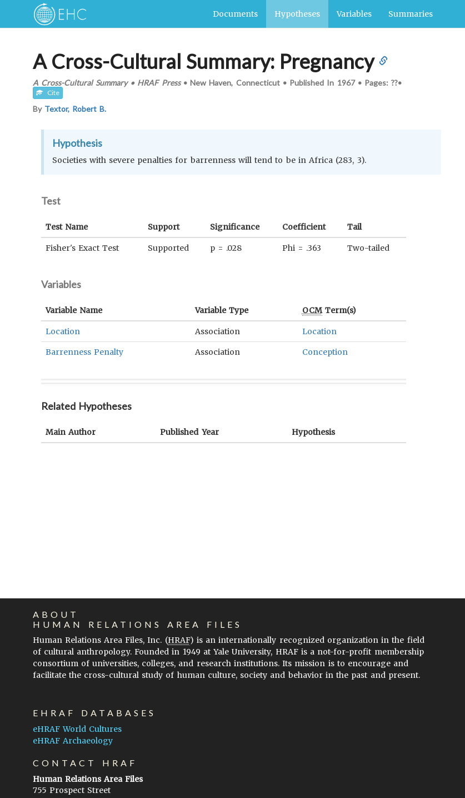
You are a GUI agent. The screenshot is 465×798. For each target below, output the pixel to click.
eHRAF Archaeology (73, 741)
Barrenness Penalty (84, 352)
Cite (47, 92)
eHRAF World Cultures (77, 729)
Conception (325, 352)
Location (63, 331)
